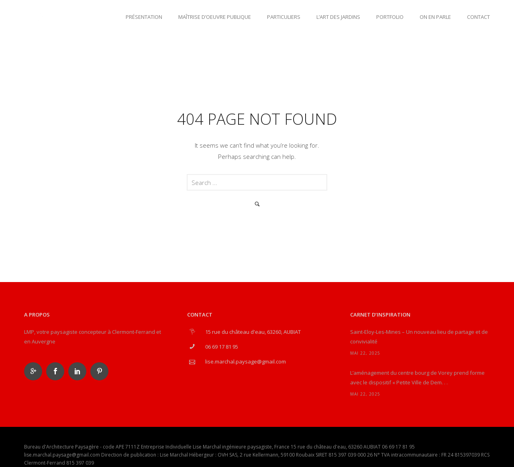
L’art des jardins (338, 16)
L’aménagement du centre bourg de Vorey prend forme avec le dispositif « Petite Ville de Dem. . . (417, 377)
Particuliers (283, 16)
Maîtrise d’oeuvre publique (214, 16)
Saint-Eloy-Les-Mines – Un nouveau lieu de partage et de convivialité (419, 336)
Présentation (144, 16)
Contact (478, 16)
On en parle (435, 16)
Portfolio (390, 16)
